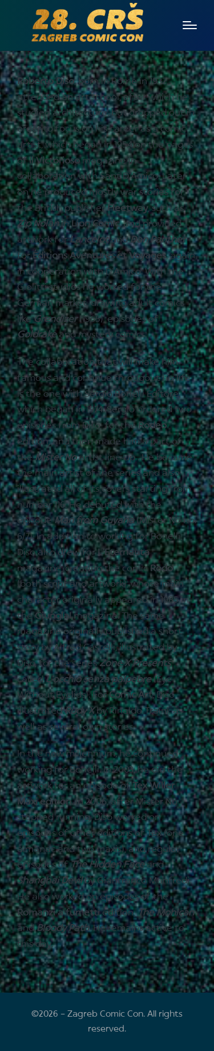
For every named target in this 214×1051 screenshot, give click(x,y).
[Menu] (190, 25)
